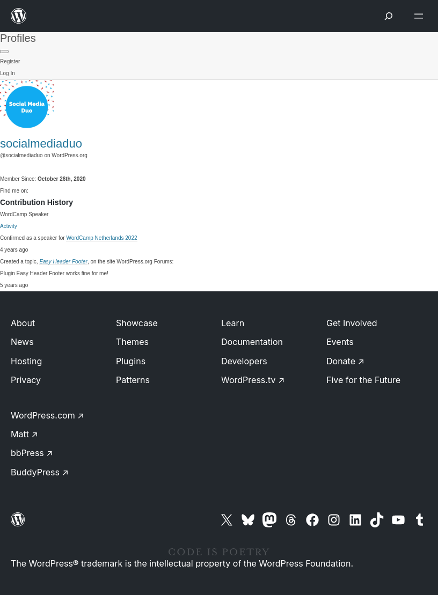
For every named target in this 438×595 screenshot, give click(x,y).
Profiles (18, 38)
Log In (7, 73)
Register (10, 61)
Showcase (137, 323)
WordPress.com (47, 415)
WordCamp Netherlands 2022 (101, 238)
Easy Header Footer (63, 262)
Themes (132, 341)
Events (340, 341)
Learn (232, 323)
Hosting (26, 361)
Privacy (26, 379)
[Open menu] (421, 16)
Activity (8, 226)
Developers (244, 361)
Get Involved (351, 323)
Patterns (133, 379)
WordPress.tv (252, 379)
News (22, 341)
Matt (24, 434)
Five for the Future (363, 379)
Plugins (130, 361)
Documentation (252, 341)
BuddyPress (40, 472)
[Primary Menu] (4, 51)
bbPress (32, 452)
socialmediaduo (41, 143)
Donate (345, 361)
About (23, 323)
